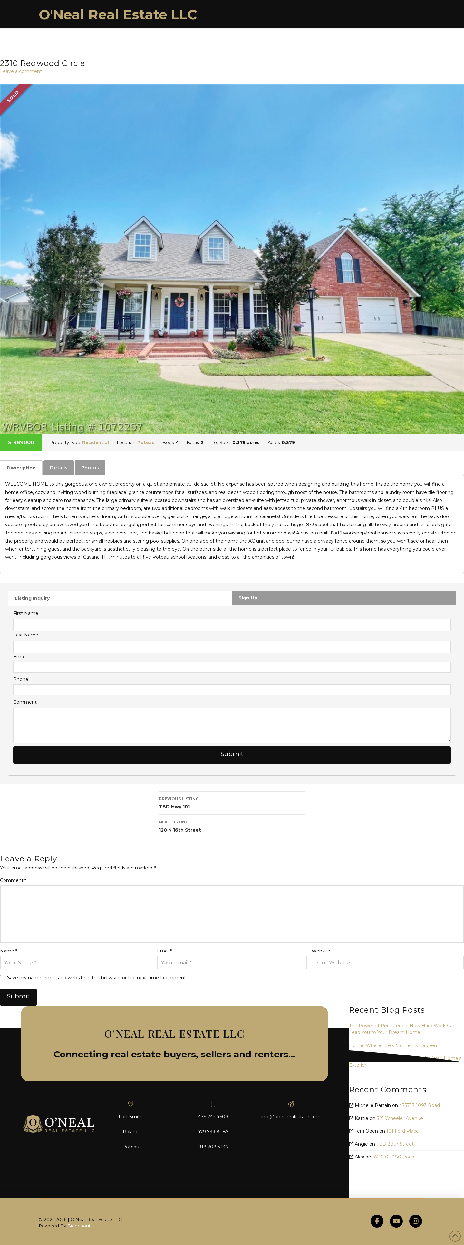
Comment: (25, 702)
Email (164, 951)
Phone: (21, 679)
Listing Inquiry (32, 598)
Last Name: (26, 635)
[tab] (21, 467)
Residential (95, 442)
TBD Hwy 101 (232, 802)
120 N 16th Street (232, 825)
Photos (90, 467)
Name (8, 951)
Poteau (146, 442)
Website (321, 951)
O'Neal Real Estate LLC (118, 14)
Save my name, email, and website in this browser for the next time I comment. (97, 977)
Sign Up (247, 598)
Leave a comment (21, 71)
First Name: (26, 613)
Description (21, 468)
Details (58, 467)
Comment (13, 880)
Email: (20, 657)
